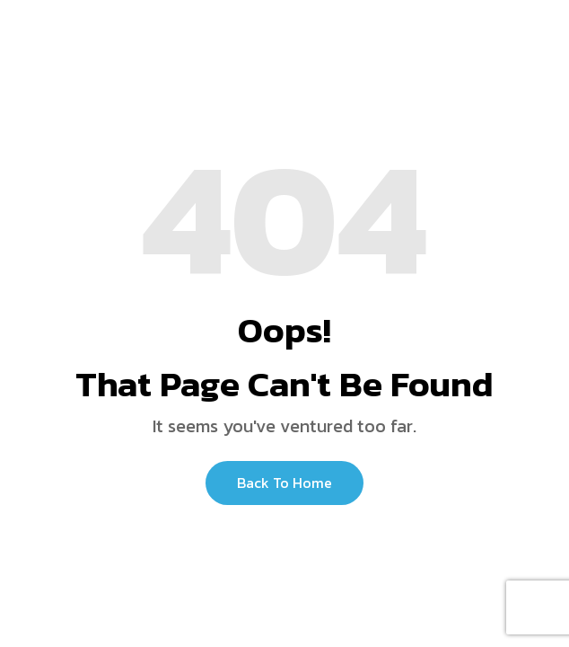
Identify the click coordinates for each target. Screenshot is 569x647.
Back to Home (284, 482)
